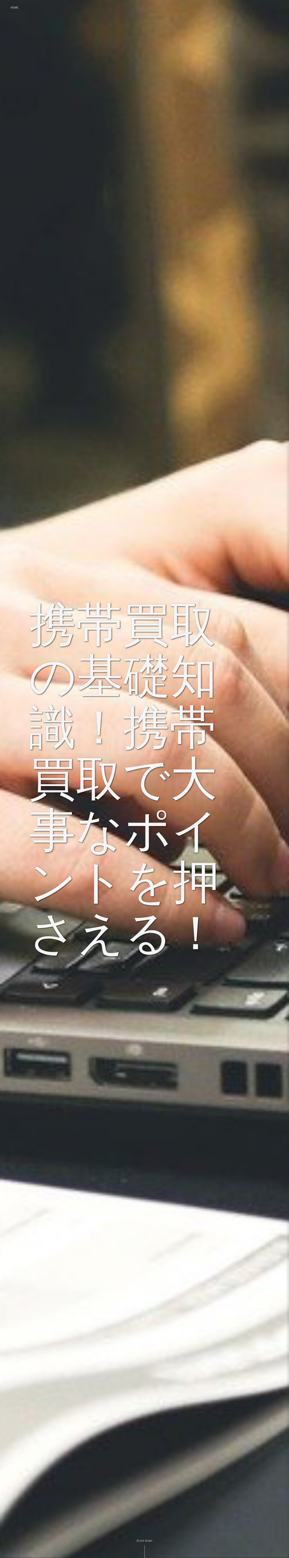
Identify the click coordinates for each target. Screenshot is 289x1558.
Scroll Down (144, 1540)
